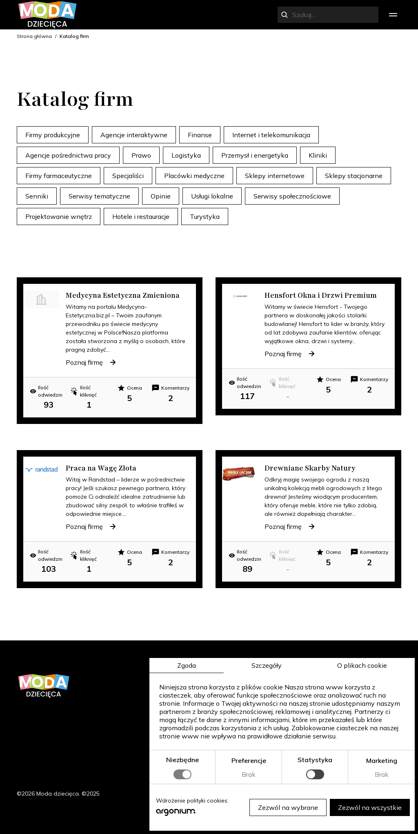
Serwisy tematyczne (99, 196)
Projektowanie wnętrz (58, 216)
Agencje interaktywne (133, 135)
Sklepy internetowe (275, 176)
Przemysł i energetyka (254, 155)
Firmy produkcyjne (52, 135)
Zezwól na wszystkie (370, 807)
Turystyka (205, 216)
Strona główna (34, 36)
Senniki (36, 196)
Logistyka (186, 155)
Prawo (141, 155)
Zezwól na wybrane (288, 807)
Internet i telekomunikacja (271, 135)
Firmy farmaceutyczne (58, 176)
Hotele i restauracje (140, 216)
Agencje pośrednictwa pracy (68, 155)
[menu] (393, 15)
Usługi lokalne (212, 196)
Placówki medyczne (194, 176)
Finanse (200, 135)
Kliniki (318, 155)
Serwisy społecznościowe (292, 196)
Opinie (161, 196)
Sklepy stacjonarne (353, 176)
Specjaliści (128, 176)
